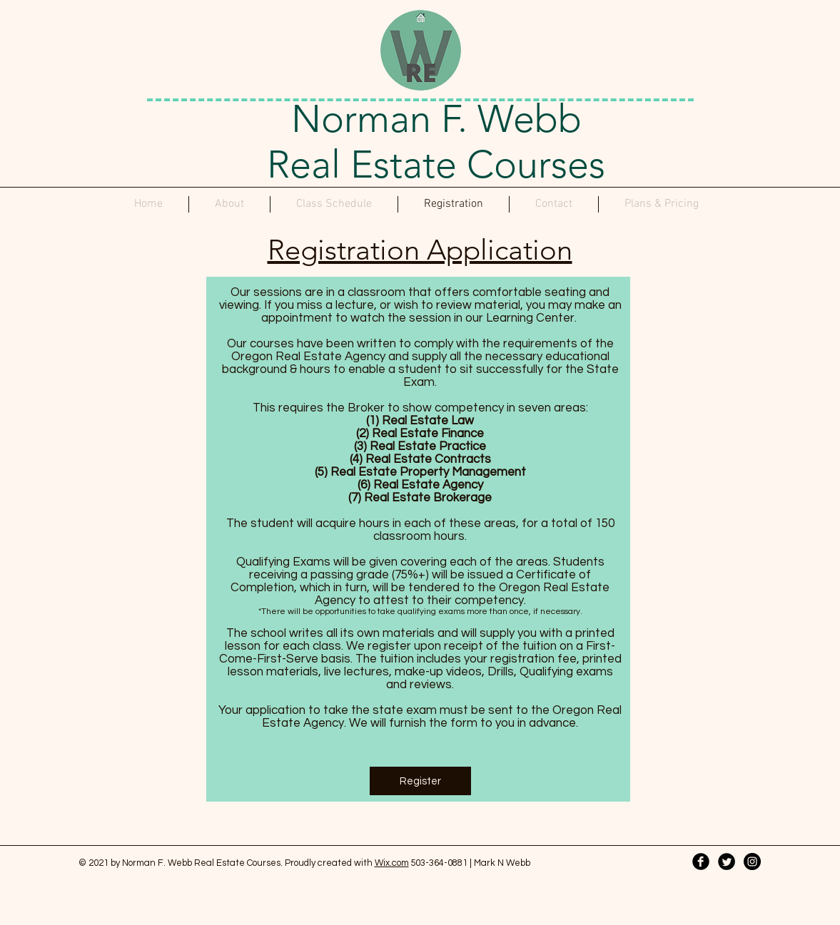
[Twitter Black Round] (726, 861)
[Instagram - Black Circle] (752, 861)
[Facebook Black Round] (700, 861)
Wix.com (392, 863)
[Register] (420, 781)
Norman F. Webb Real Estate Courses (436, 142)
